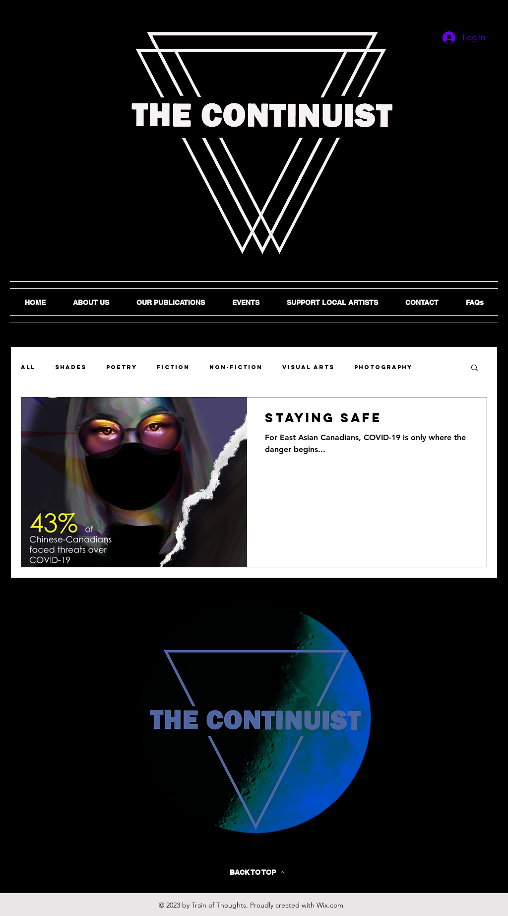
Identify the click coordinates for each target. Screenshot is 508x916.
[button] (474, 368)
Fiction (173, 367)
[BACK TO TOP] (257, 872)
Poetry (121, 367)
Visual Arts (308, 367)
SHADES (70, 367)
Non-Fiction (235, 367)
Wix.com (330, 905)
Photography (383, 367)
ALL (28, 367)
